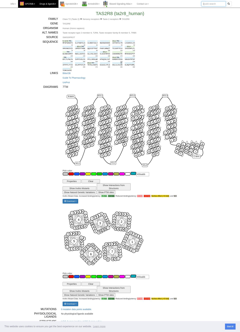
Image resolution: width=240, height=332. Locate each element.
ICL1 (78, 163)
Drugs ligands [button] (48, 4)
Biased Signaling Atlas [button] (120, 4)
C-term (196, 156)
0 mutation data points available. (76, 309)
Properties (72, 181)
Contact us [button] (143, 4)
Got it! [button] (230, 326)
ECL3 (165, 95)
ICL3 (145, 165)
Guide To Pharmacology (74, 78)
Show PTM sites (106, 192)
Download (70, 201)
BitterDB (67, 73)
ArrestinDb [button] (93, 4)
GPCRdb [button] (30, 4)
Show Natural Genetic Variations (79, 192)
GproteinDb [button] (71, 4)
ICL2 (113, 163)
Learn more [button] (99, 326)
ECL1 (100, 95)
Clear (90, 181)
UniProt (66, 82)
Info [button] (13, 4)
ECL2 (132, 95)
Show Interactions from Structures (114, 187)
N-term (71, 96)
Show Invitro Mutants (79, 188)
